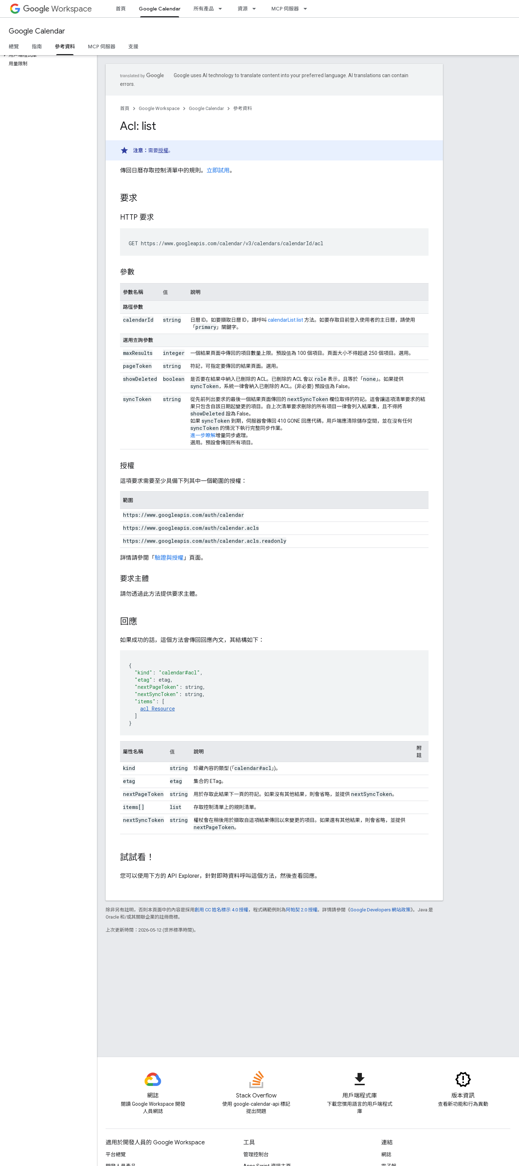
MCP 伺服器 (285, 8)
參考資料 (242, 108)
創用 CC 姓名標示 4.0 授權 (221, 909)
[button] (47, 55)
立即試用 (218, 170)
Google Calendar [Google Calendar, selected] (160, 8)
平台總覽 (116, 1154)
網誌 (386, 1154)
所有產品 (204, 8)
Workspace (57, 9)
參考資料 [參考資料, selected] (65, 46)
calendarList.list (285, 320)
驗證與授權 (169, 557)
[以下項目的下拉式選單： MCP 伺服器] (307, 8)
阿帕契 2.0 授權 (302, 909)
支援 (133, 46)
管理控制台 (256, 1154)
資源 (243, 8)
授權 (163, 150)
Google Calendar (37, 31)
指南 (37, 46)
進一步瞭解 (203, 435)
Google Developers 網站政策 (380, 909)
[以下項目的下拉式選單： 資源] (256, 8)
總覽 (14, 46)
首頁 (121, 8)
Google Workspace (159, 108)
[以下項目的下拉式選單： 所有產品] (222, 8)
